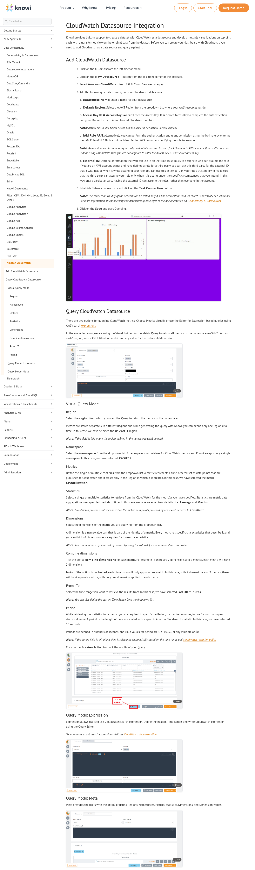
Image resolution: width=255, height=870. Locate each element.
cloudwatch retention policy (199, 639)
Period (13, 355)
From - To (15, 346)
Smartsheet (13, 167)
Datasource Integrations (20, 69)
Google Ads (13, 221)
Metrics (14, 313)
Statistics (15, 321)
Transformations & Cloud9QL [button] (28, 395)
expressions (88, 325)
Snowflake (13, 160)
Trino (10, 181)
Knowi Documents (17, 188)
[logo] (18, 8)
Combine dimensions (22, 338)
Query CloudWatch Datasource (23, 279)
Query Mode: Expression (22, 363)
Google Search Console (20, 228)
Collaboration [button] (28, 455)
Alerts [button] (28, 421)
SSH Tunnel (13, 62)
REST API (12, 256)
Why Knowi (90, 8)
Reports (28, 430)
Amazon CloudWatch (19, 263)
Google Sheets (15, 235)
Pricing (111, 8)
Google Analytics (16, 207)
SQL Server (13, 139)
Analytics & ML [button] (28, 412)
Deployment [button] (28, 463)
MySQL (11, 125)
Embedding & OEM (28, 438)
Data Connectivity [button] (28, 47)
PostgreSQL (13, 146)
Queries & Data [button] (28, 386)
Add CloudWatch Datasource (22, 271)
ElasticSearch (14, 90)
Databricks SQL (15, 174)
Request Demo (234, 8)
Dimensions (16, 329)
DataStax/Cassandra (18, 83)
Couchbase (13, 104)
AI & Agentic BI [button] (28, 39)
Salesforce (13, 249)
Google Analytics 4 (17, 214)
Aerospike (12, 118)
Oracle (10, 132)
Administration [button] (28, 472)
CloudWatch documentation (140, 734)
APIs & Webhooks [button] (28, 446)
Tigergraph (13, 378)
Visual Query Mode (18, 288)
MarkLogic (13, 97)
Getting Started (28, 30)
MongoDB (12, 76)
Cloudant (12, 111)
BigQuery (12, 242)
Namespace (16, 304)
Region (13, 296)
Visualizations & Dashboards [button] (28, 404)
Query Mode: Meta (18, 371)
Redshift (11, 153)
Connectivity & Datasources (23, 55)
